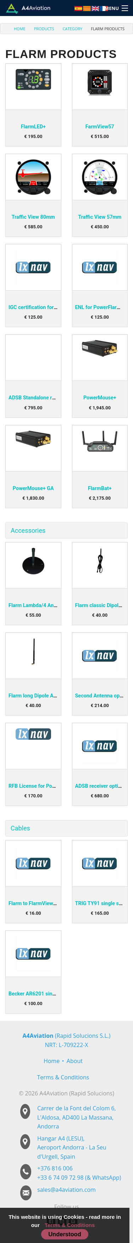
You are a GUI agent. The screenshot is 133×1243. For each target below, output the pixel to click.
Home (52, 1061)
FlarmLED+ (33, 127)
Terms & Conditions (63, 1077)
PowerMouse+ (99, 398)
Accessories (28, 530)
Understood (64, 1234)
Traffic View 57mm (99, 217)
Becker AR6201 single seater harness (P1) (57, 994)
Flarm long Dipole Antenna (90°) (45, 696)
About (75, 1061)
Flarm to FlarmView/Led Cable (43, 904)
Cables (20, 828)
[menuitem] (15, 29)
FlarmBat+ (100, 488)
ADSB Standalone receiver (39, 398)
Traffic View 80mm (33, 217)
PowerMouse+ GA (33, 488)
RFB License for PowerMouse (42, 786)
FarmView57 (99, 127)
